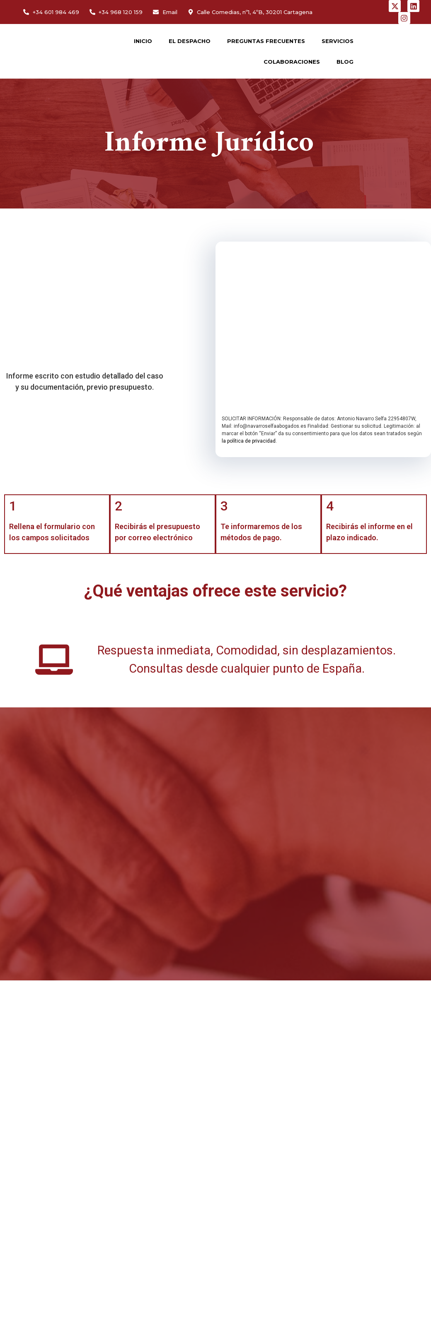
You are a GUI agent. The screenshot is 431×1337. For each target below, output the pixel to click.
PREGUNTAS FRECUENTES (266, 41)
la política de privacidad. (249, 441)
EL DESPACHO (190, 41)
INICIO (143, 41)
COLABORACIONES (292, 61)
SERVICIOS (338, 41)
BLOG (345, 61)
